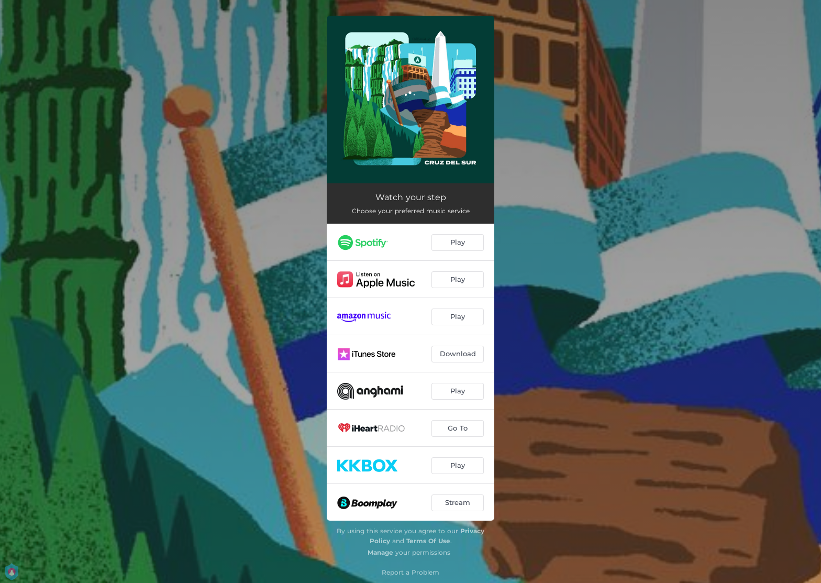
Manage (380, 552)
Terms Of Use (428, 541)
